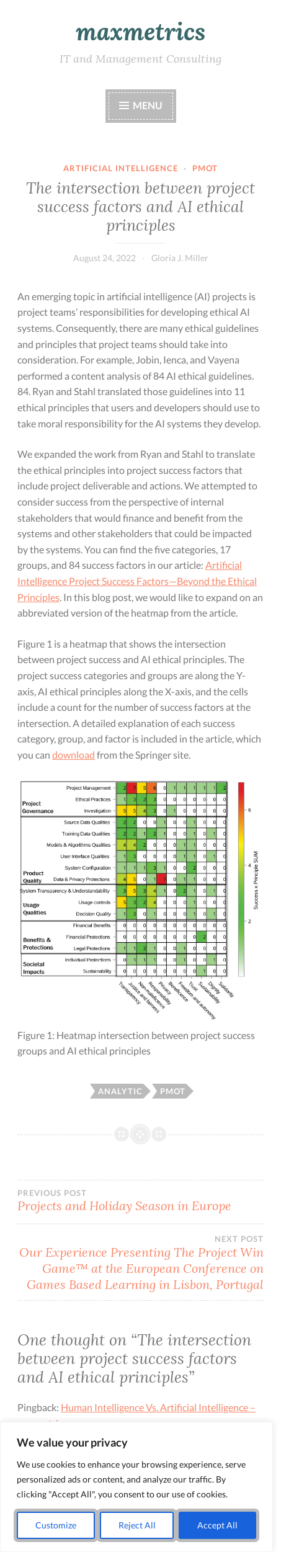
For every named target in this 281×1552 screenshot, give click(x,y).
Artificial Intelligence (120, 168)
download (73, 754)
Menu (148, 105)
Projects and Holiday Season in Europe (140, 1201)
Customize (55, 1525)
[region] (136, 1487)
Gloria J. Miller (179, 257)
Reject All (137, 1525)
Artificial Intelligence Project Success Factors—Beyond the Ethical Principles (137, 580)
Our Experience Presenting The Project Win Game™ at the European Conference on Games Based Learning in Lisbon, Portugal (140, 1263)
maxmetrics (140, 31)
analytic (120, 1091)
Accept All (217, 1525)
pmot (205, 168)
